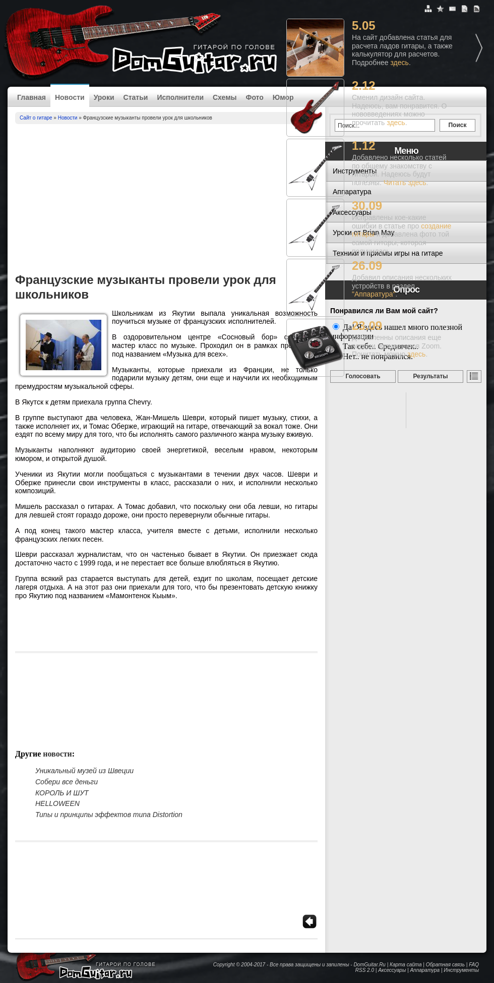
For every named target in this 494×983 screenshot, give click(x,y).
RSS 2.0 (364, 970)
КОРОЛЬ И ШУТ (62, 793)
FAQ (474, 964)
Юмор (283, 97)
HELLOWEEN (57, 803)
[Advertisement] (166, 199)
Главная (31, 97)
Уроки (104, 97)
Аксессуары (392, 970)
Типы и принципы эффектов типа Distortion (108, 815)
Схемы (224, 97)
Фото (254, 97)
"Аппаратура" (373, 294)
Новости (70, 97)
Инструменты (461, 970)
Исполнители (180, 97)
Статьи (136, 97)
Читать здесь (405, 183)
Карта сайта (405, 964)
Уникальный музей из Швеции (84, 771)
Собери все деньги (66, 782)
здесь (400, 63)
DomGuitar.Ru (369, 964)
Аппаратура (425, 970)
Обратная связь (445, 964)
